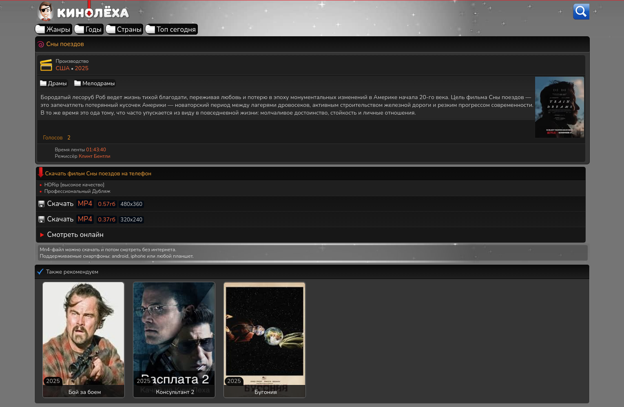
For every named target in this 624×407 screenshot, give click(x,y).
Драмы (57, 83)
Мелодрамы (98, 83)
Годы (94, 29)
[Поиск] (581, 12)
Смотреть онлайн (75, 234)
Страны (129, 29)
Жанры (58, 29)
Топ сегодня (176, 29)
